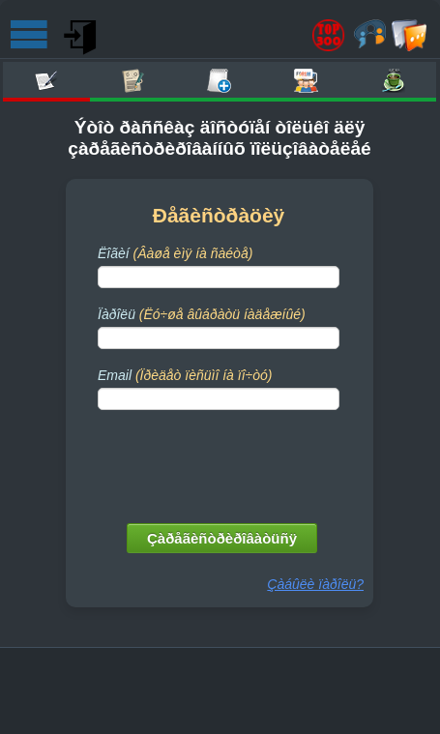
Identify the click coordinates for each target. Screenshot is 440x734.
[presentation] (220, 462)
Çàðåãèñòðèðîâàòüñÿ (222, 538)
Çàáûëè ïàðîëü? (315, 584)
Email (185, 375)
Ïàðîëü (202, 314)
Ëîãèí (175, 253)
